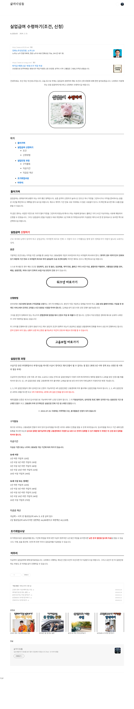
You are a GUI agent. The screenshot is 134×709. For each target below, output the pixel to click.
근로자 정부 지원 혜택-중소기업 (22, 619)
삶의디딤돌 (17, 4)
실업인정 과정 (24, 160)
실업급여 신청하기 (25, 147)
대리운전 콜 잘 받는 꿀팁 (20, 622)
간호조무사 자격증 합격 (19, 630)
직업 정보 (16, 615)
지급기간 (26, 168)
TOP (1, 707)
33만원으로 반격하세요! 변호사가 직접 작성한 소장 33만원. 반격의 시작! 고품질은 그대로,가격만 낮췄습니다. (51, 68)
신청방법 (26, 154)
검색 (117, 4)
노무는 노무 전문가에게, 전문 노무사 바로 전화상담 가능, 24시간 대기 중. (38, 53)
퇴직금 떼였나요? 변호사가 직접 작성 (27, 65)
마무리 (20, 182)
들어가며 (21, 142)
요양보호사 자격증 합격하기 (21, 627)
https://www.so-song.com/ (22, 62)
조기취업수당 (23, 178)
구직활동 (26, 163)
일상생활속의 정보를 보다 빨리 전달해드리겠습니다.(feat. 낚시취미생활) (36, 681)
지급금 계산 (28, 172)
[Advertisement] (67, 582)
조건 (25, 150)
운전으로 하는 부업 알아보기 (21, 624)
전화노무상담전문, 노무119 (23, 50)
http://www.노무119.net (20, 47)
